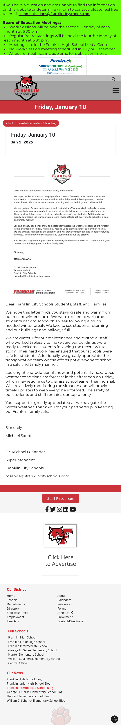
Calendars (64, 600)
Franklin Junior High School (26, 642)
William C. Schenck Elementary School (34, 659)
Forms (61, 609)
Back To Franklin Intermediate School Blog (31, 123)
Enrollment (65, 617)
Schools (12, 600)
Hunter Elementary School (26, 654)
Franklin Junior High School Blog (28, 684)
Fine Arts (13, 621)
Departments (16, 604)
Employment (15, 617)
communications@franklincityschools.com (54, 13)
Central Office (17, 663)
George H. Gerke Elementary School (32, 650)
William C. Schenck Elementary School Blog (36, 701)
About (61, 596)
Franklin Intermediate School (28, 646)
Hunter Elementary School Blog (28, 696)
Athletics (65, 613)
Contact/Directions (70, 621)
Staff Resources (60, 498)
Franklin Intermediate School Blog (30, 688)
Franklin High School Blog (24, 679)
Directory (13, 609)
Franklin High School (22, 637)
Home (11, 596)
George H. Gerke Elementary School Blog (35, 692)
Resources (64, 604)
